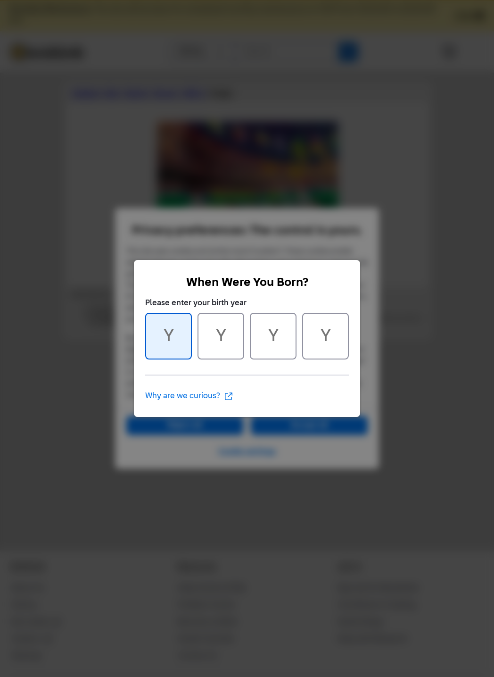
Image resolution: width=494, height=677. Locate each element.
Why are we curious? (189, 396)
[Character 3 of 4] (273, 336)
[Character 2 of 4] (221, 336)
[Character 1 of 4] (168, 336)
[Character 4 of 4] (325, 336)
